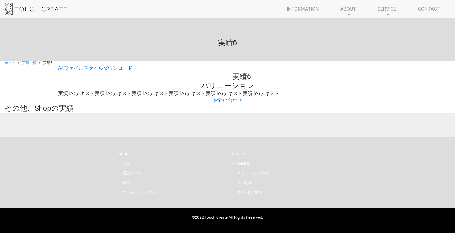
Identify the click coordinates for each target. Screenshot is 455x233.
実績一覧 (29, 63)
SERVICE (386, 9)
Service (239, 153)
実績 (126, 163)
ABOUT (348, 9)
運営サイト (132, 173)
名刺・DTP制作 (249, 192)
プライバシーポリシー (141, 192)
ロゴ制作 (244, 183)
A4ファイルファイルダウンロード (95, 68)
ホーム (10, 63)
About (124, 153)
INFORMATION (303, 9)
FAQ (126, 183)
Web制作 (244, 163)
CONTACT (429, 9)
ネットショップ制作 (253, 173)
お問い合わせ (227, 100)
